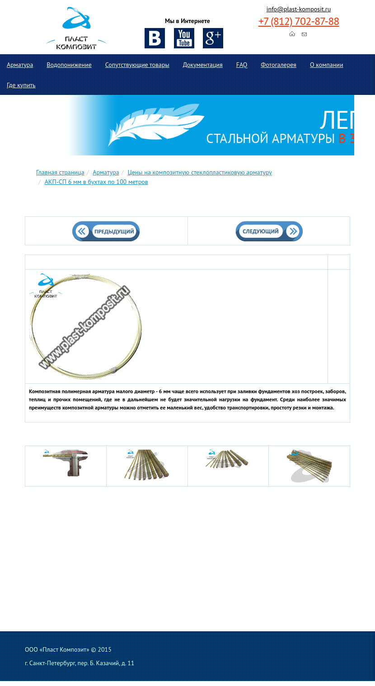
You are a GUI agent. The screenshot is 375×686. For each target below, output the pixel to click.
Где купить (21, 85)
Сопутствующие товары (137, 65)
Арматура (20, 65)
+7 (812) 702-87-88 (298, 21)
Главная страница (60, 172)
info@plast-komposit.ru (299, 9)
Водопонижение (69, 65)
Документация (203, 65)
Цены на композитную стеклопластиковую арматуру (199, 172)
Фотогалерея (278, 65)
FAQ (242, 65)
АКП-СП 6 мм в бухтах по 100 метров (96, 182)
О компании (326, 65)
